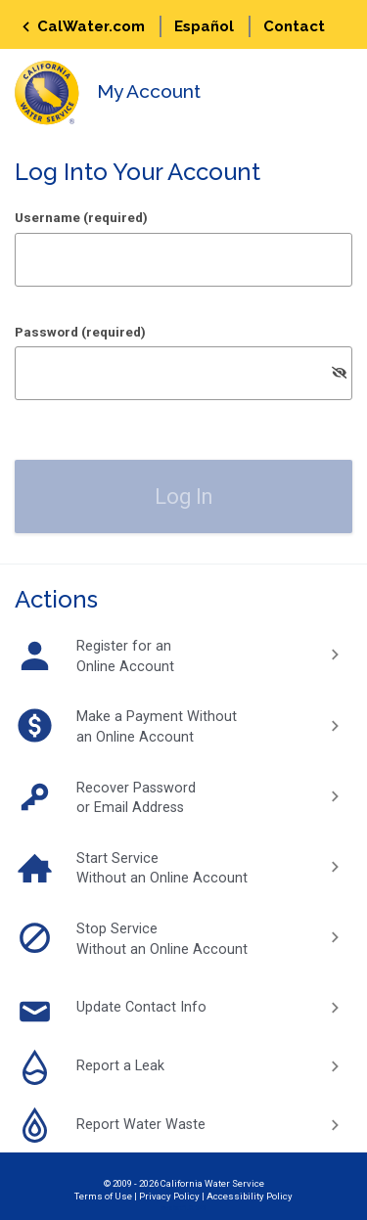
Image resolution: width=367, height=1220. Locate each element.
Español (204, 26)
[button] (183, 496)
